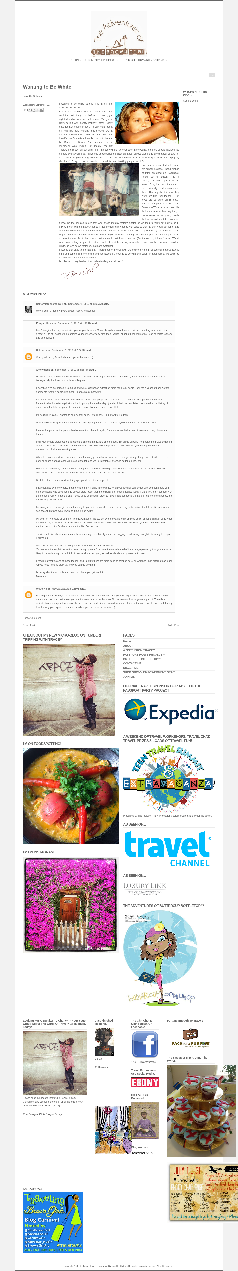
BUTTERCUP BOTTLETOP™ (142, 659)
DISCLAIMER (132, 667)
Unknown (41, 350)
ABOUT (128, 645)
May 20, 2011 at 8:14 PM (66, 588)
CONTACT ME (132, 663)
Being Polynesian (92, 157)
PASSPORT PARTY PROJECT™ (144, 654)
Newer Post (29, 625)
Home (127, 641)
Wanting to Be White (47, 87)
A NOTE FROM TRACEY (139, 650)
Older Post (173, 625)
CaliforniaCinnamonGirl (49, 304)
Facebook (173, 173)
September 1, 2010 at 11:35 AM (86, 304)
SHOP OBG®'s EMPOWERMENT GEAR (149, 672)
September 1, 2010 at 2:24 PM (69, 350)
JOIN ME (129, 676)
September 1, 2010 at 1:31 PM (75, 323)
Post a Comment (32, 618)
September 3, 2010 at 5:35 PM (72, 369)
